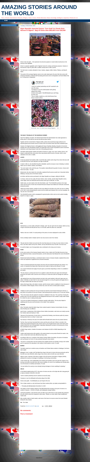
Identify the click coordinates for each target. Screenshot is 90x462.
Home (45, 453)
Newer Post (23, 453)
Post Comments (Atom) (48, 457)
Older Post (67, 453)
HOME (6, 20)
